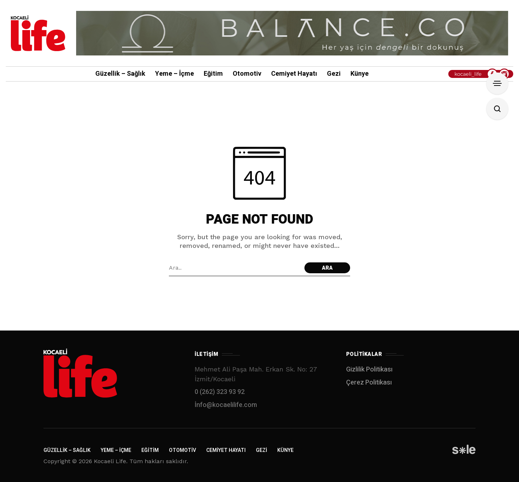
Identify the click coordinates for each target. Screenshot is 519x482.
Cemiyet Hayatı (226, 450)
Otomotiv (182, 450)
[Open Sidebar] (497, 83)
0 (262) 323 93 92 (220, 392)
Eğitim (150, 450)
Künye (285, 450)
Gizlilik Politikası (369, 369)
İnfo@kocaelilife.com (226, 405)
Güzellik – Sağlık (67, 450)
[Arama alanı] (235, 268)
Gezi (261, 450)
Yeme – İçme (116, 450)
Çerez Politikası (369, 382)
